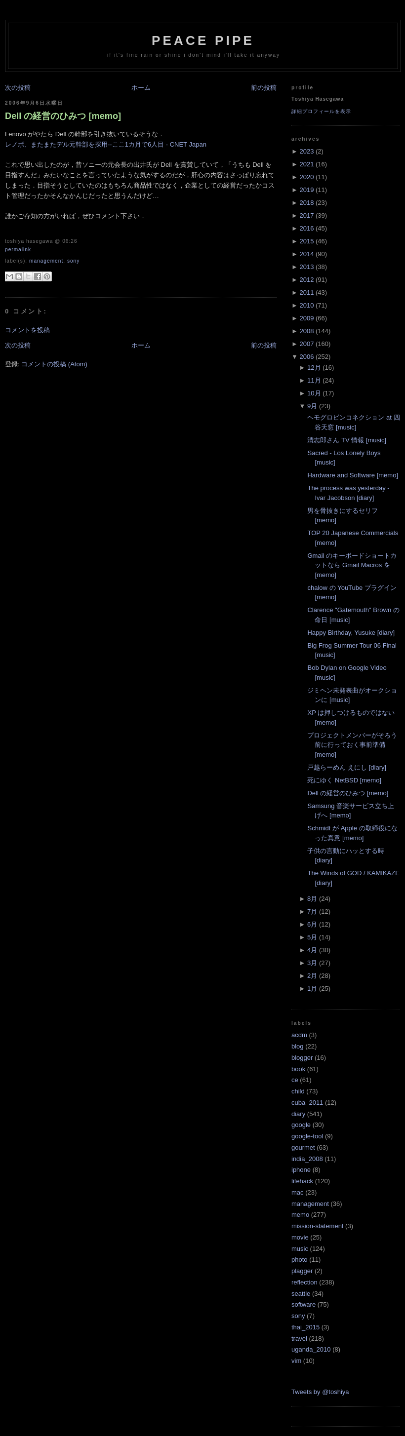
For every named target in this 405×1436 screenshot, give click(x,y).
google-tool (307, 1136)
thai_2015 (305, 1327)
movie (300, 1237)
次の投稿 (18, 87)
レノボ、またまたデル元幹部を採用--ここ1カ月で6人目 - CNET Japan (105, 144)
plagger (302, 1271)
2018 (306, 202)
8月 (312, 898)
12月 (314, 367)
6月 (312, 924)
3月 (312, 963)
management (46, 261)
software (303, 1304)
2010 (306, 305)
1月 (312, 988)
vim (296, 1360)
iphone (301, 1169)
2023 (306, 151)
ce (294, 1080)
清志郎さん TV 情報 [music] (346, 440)
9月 (312, 406)
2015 (306, 241)
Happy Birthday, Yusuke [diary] (351, 632)
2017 (306, 215)
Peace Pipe (203, 40)
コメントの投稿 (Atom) (54, 364)
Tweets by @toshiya (320, 1392)
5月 (312, 937)
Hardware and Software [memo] (352, 475)
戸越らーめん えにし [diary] (346, 767)
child (298, 1091)
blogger (302, 1057)
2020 (306, 177)
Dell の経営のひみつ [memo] (63, 116)
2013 (306, 267)
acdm (299, 1035)
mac (297, 1192)
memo (300, 1214)
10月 (314, 393)
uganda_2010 (311, 1349)
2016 (306, 228)
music (299, 1248)
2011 (306, 292)
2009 (306, 318)
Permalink (18, 249)
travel (299, 1338)
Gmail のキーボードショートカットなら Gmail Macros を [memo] (352, 565)
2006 (306, 356)
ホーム (141, 87)
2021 (306, 164)
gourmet (303, 1147)
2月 (312, 975)
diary (298, 1114)
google (301, 1124)
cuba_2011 (307, 1102)
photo (299, 1259)
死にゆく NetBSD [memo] (344, 780)
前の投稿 (264, 87)
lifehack (302, 1181)
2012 (306, 279)
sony (73, 261)
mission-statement (317, 1226)
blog (297, 1046)
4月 (312, 950)
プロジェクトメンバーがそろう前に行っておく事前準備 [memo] (352, 745)
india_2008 (307, 1159)
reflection (304, 1282)
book (298, 1069)
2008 (306, 331)
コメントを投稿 (27, 330)
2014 (306, 254)
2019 (306, 190)
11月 (314, 380)
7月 (312, 911)
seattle (300, 1293)
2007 (306, 344)
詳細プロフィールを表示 (321, 111)
